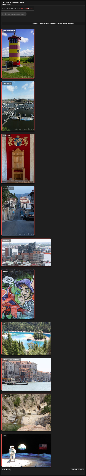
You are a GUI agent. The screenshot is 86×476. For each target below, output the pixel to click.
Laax (26, 338)
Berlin (17, 294)
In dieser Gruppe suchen (13, 14)
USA (26, 450)
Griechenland (17, 211)
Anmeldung (6, 469)
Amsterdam (17, 106)
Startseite (24, 8)
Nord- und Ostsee (17, 53)
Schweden (17, 158)
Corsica (26, 412)
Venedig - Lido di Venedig (26, 374)
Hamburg (26, 252)
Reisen (31, 8)
